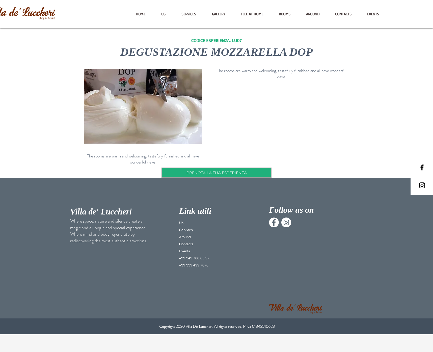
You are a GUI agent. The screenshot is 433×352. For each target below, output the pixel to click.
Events (184, 251)
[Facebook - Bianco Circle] (274, 222)
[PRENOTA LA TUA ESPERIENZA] (216, 173)
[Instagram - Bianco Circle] (286, 222)
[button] (143, 106)
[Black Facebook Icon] (422, 167)
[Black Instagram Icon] (422, 185)
